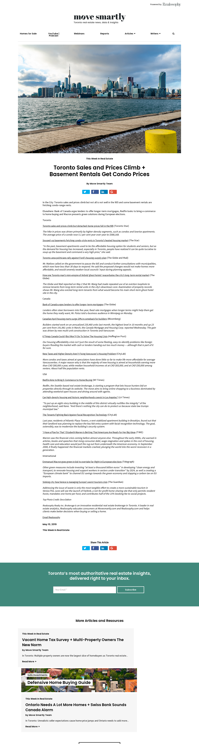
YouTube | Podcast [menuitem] (53, 34)
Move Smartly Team (101, 187)
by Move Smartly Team (35, 664)
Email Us (74, 733)
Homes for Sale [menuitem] (28, 33)
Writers (154, 33)
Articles (129, 33)
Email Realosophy (52, 521)
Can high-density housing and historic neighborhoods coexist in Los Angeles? (82, 401)
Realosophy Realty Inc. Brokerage (60, 509)
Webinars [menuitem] (79, 33)
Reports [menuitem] (104, 33)
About (61, 733)
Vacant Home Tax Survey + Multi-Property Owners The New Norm (43, 651)
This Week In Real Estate (99, 162)
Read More (29, 681)
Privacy (96, 733)
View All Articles (99, 699)
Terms (86, 733)
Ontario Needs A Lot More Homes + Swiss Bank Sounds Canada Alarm (153, 651)
